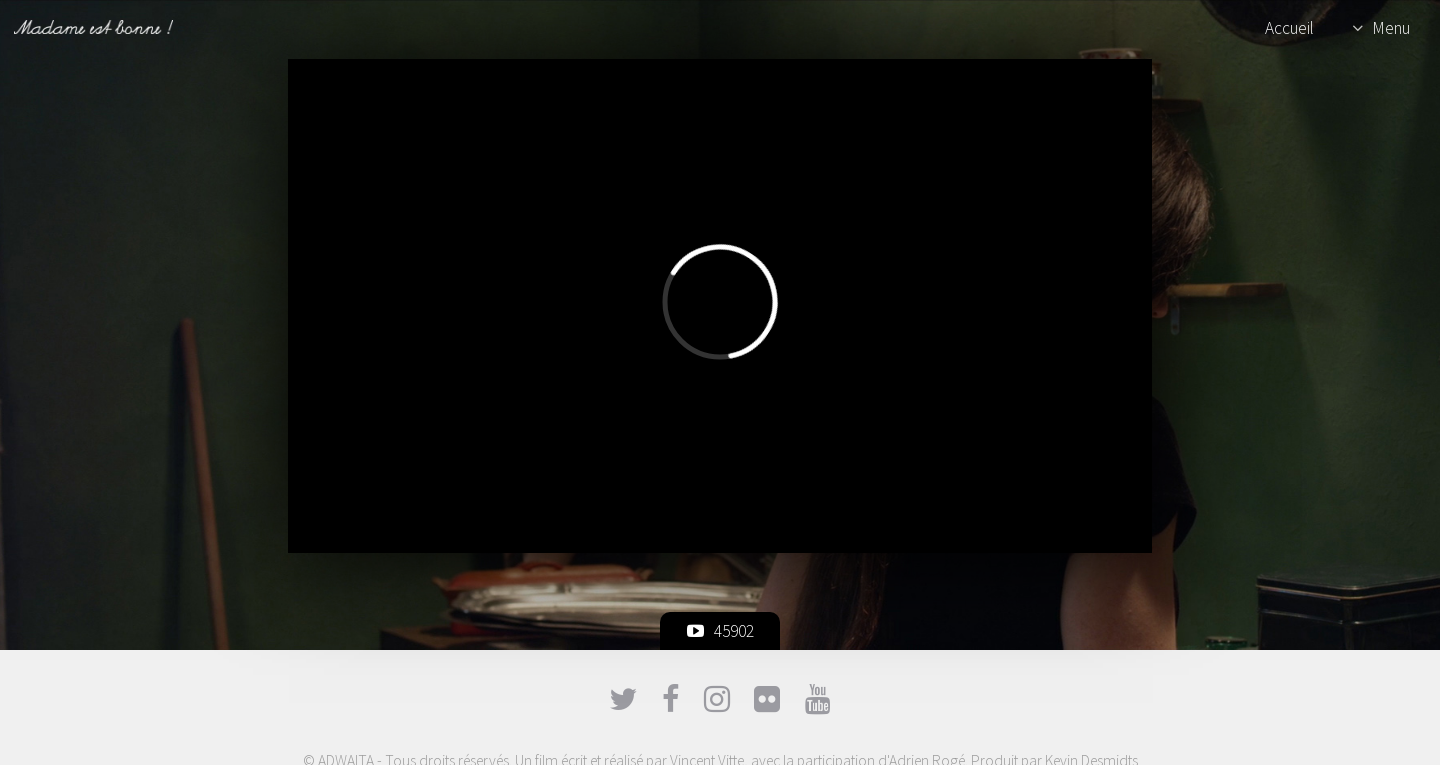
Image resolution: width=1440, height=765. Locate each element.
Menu (1391, 28)
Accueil (1289, 28)
